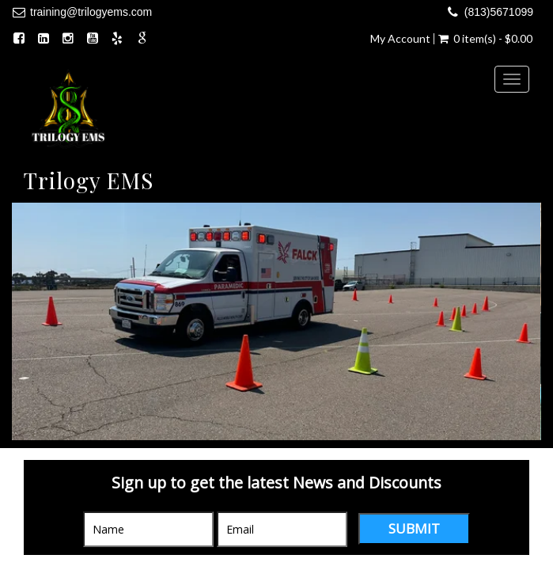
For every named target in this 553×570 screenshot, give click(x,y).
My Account (400, 38)
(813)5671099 (498, 12)
